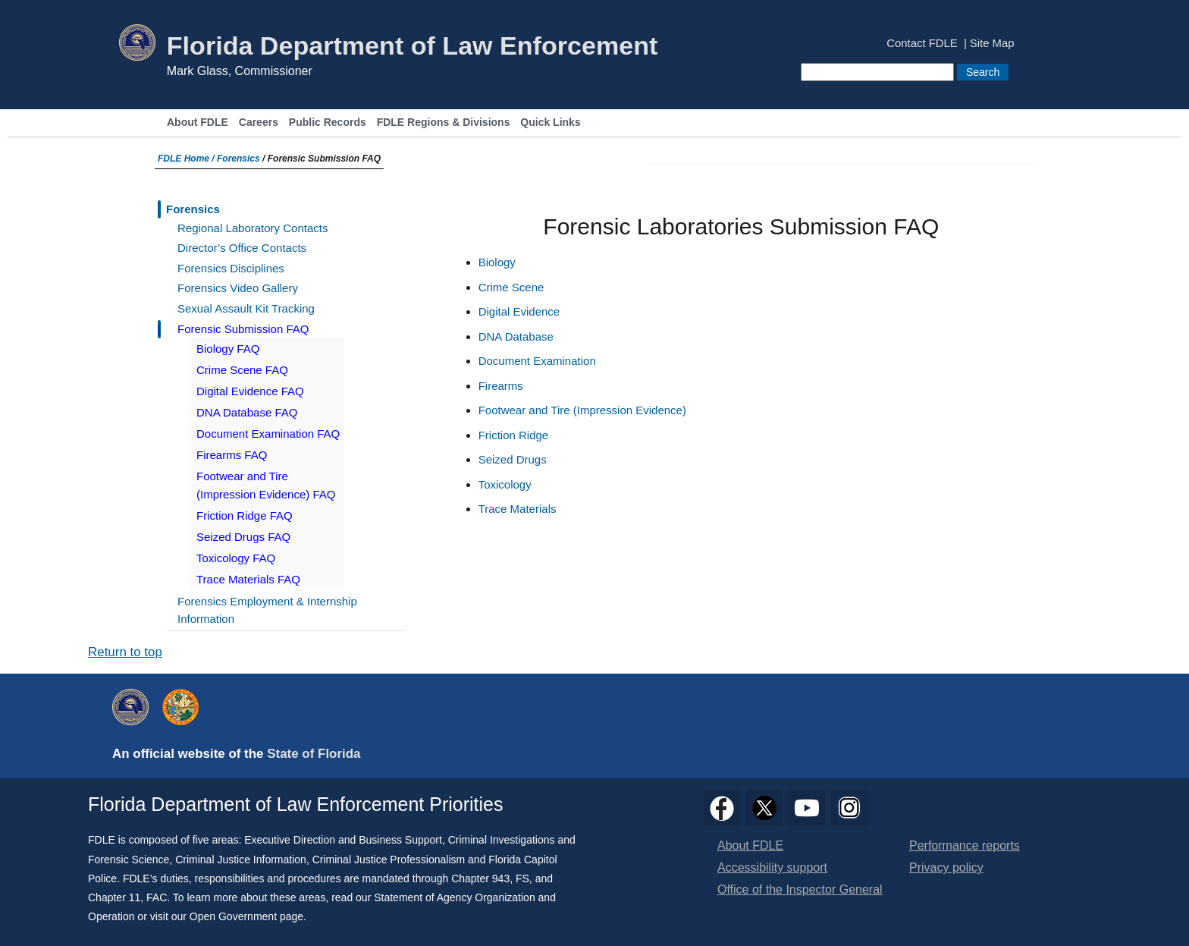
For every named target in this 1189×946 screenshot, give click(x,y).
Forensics (238, 158)
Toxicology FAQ (235, 558)
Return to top (125, 652)
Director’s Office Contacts (241, 247)
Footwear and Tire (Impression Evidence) (582, 410)
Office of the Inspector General (800, 889)
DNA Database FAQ (246, 412)
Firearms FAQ (231, 454)
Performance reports (964, 845)
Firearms (500, 385)
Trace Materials (517, 508)
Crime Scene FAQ (242, 369)
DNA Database (516, 336)
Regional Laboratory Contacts (252, 228)
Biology (497, 262)
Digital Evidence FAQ (250, 391)
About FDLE (197, 122)
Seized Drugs (512, 459)
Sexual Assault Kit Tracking (246, 308)
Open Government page (246, 916)
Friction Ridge (513, 435)
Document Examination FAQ (268, 433)
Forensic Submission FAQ (243, 328)
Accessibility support (772, 867)
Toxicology (505, 484)
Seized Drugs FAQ (243, 536)
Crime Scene (511, 287)
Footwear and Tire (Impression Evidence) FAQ (265, 485)
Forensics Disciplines (230, 268)
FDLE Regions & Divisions (443, 122)
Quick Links (550, 122)
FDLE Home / (187, 158)
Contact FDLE (921, 44)
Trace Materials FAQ (248, 579)
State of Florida (313, 753)
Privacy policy (946, 867)
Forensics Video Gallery (237, 287)
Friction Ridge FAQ (244, 515)
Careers (258, 122)
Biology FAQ (227, 348)
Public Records (327, 122)
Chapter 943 (480, 878)
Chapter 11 (114, 897)
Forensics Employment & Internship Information (267, 610)
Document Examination (537, 360)
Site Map (992, 44)
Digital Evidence (519, 311)
